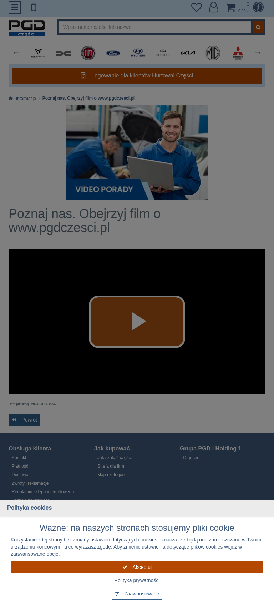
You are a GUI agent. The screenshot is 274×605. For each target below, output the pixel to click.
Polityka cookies (29, 508)
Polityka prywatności (137, 580)
